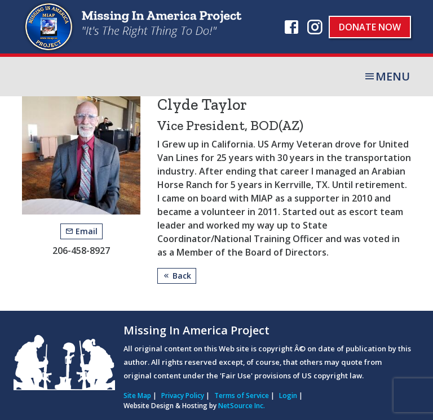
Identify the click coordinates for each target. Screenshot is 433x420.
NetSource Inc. (241, 405)
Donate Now (370, 27)
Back (176, 275)
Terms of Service (241, 395)
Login (288, 395)
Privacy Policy (182, 395)
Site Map (137, 395)
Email (81, 231)
